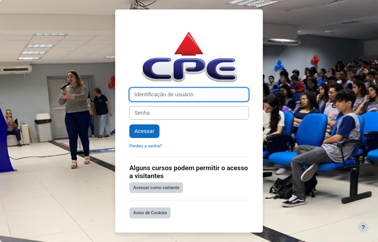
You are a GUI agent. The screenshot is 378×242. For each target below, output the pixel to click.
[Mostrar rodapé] (363, 227)
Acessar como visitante (156, 187)
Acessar (144, 131)
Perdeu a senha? (145, 146)
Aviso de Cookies (150, 212)
